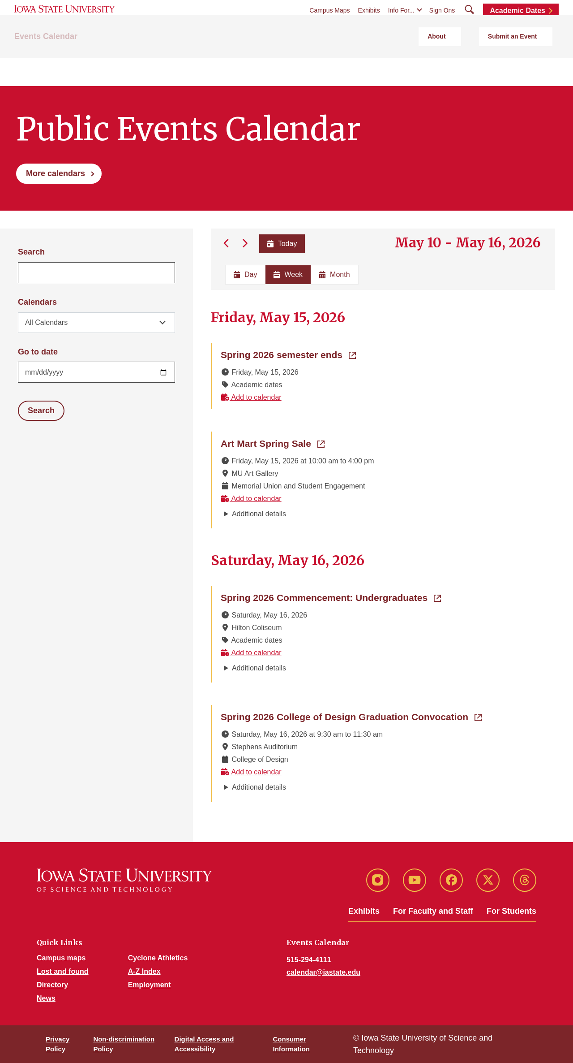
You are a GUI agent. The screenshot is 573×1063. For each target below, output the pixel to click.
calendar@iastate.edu (323, 972)
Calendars (37, 302)
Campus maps (61, 957)
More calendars (55, 173)
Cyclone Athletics (158, 957)
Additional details (259, 513)
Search (31, 251)
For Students (511, 910)
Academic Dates (517, 28)
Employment (149, 984)
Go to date (38, 351)
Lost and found (63, 971)
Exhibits (369, 27)
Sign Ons (442, 27)
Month (334, 274)
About (476, 67)
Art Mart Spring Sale (273, 442)
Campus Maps (329, 27)
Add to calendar (251, 397)
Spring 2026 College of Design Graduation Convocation (351, 716)
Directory (52, 984)
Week (288, 274)
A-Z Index (144, 971)
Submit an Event (527, 67)
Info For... (401, 27)
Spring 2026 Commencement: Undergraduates (331, 596)
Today (280, 243)
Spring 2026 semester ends (288, 353)
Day (245, 274)
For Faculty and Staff (433, 910)
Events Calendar (45, 67)
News (46, 998)
